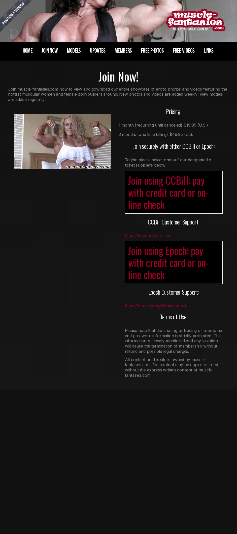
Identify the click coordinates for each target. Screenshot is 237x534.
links (209, 50)
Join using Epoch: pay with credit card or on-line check (168, 262)
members (123, 50)
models (74, 50)
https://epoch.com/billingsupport (155, 305)
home (27, 50)
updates (98, 50)
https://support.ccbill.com (149, 235)
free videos (183, 50)
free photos (152, 50)
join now (50, 50)
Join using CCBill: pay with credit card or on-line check (168, 192)
